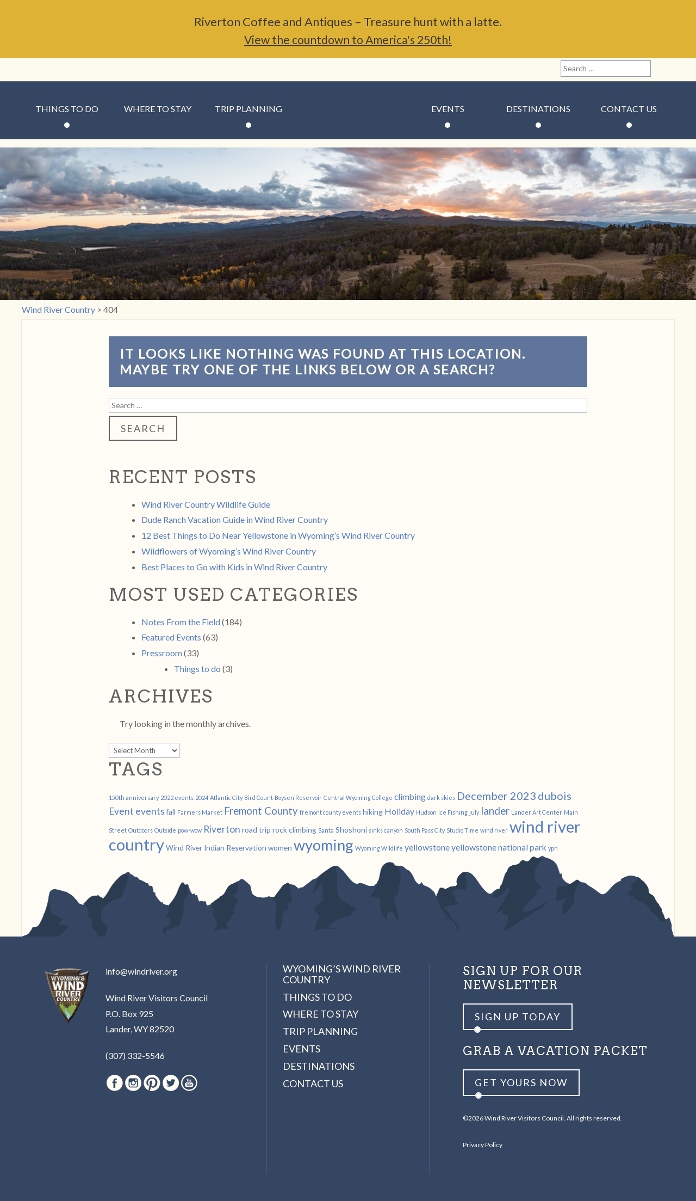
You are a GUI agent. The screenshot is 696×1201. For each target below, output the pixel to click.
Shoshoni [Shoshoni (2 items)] (351, 829)
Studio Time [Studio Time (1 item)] (462, 830)
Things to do (197, 668)
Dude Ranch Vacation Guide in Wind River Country (234, 519)
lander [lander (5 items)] (495, 811)
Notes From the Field (180, 622)
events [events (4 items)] (150, 811)
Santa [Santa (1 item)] (326, 830)
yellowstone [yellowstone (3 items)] (427, 847)
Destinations (538, 108)
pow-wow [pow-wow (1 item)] (190, 830)
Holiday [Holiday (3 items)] (399, 811)
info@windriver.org (141, 971)
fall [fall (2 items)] (171, 811)
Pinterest (71, 69)
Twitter (90, 69)
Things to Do (66, 108)
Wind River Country (348, 141)
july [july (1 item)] (474, 812)
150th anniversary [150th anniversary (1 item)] (134, 797)
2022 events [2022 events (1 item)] (177, 797)
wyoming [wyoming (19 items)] (323, 845)
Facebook (34, 69)
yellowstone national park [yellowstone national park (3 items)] (498, 847)
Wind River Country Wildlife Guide (205, 504)
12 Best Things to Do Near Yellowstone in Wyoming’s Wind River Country (278, 535)
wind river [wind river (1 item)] (494, 830)
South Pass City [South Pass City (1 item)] (425, 830)
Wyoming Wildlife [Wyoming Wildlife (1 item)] (379, 848)
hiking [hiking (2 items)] (373, 811)
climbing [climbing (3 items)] (410, 796)
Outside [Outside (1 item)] (165, 830)
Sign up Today (518, 1017)
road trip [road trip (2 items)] (256, 829)
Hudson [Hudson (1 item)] (426, 812)
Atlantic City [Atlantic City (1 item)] (226, 797)
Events (447, 108)
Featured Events (171, 637)
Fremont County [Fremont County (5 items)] (261, 811)
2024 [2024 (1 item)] (201, 797)
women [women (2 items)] (280, 847)
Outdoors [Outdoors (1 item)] (140, 830)
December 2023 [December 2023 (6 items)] (496, 795)
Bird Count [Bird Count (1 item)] (258, 797)
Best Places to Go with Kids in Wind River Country (234, 567)
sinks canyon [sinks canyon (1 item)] (386, 830)
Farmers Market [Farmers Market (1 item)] (199, 812)
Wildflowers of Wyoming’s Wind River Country (228, 551)
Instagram (52, 69)
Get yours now (521, 1082)
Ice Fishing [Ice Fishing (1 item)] (453, 812)
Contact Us (629, 108)
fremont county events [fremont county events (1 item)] (330, 812)
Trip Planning (248, 108)
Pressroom (161, 653)
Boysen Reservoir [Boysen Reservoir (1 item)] (298, 797)
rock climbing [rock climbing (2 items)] (294, 829)
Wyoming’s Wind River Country (342, 974)
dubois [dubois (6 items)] (554, 795)
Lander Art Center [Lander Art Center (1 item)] (536, 812)
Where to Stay (157, 108)
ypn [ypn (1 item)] (553, 848)
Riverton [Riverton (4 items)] (221, 829)
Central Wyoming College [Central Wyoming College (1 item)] (358, 797)
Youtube (108, 69)
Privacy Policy (482, 1145)
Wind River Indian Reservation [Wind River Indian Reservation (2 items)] (216, 847)
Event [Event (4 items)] (121, 811)
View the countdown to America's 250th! (348, 39)
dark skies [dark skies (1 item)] (441, 797)
